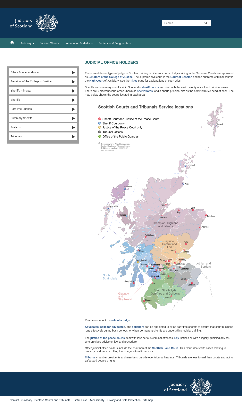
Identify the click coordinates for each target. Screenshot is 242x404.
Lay (176, 338)
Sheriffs (43, 100)
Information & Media (79, 43)
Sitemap (148, 400)
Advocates (92, 326)
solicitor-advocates (112, 326)
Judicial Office (50, 43)
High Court (96, 80)
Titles (133, 80)
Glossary (26, 400)
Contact (14, 400)
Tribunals (43, 136)
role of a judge (120, 320)
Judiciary (27, 43)
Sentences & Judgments (115, 43)
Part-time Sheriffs (43, 109)
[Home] (14, 42)
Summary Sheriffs (43, 118)
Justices (43, 127)
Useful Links (79, 400)
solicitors (138, 326)
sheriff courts (150, 87)
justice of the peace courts (107, 338)
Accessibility (96, 400)
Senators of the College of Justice (43, 82)
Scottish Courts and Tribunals (52, 400)
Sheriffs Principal (43, 91)
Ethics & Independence (43, 72)
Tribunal (90, 357)
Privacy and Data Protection (124, 400)
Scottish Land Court (165, 348)
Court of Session (181, 77)
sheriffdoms (145, 91)
